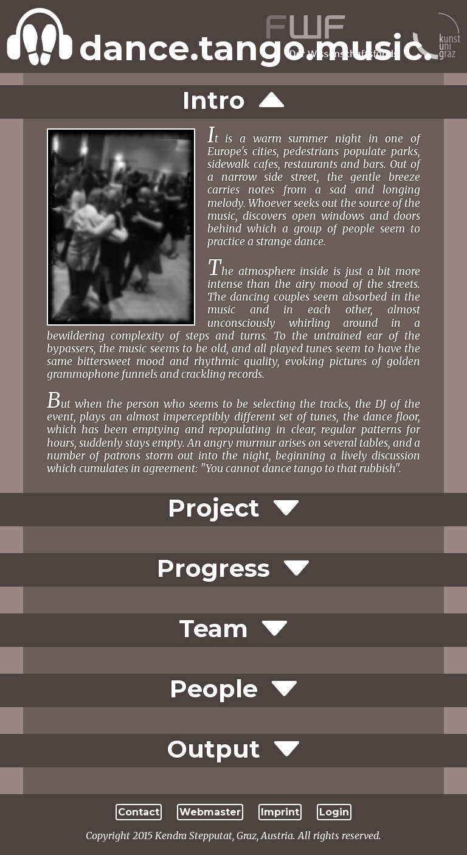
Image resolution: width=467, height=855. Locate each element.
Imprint (280, 812)
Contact (138, 812)
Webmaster (210, 812)
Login (334, 812)
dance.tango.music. (255, 48)
